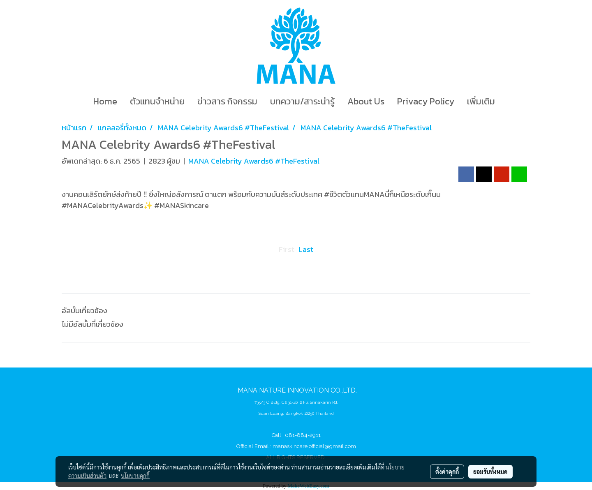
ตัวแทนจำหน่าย (157, 101)
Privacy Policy (425, 101)
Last (305, 249)
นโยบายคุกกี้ (135, 475)
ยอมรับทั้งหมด (490, 471)
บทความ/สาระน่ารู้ (302, 101)
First (286, 249)
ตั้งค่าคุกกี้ (447, 471)
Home (105, 101)
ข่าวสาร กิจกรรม (227, 101)
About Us (365, 101)
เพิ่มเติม (481, 101)
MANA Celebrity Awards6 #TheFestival (253, 160)
